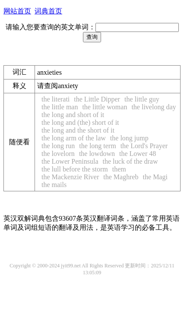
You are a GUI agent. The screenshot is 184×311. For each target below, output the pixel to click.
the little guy (141, 99)
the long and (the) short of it (80, 122)
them (119, 169)
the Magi (155, 177)
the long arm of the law (73, 138)
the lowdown (97, 153)
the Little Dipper (97, 99)
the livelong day (153, 107)
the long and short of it (72, 114)
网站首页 (17, 11)
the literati (55, 99)
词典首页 (48, 11)
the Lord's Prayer (144, 145)
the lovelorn (58, 153)
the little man (59, 107)
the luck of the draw (130, 161)
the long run (58, 145)
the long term (97, 145)
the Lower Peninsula (69, 161)
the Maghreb (120, 177)
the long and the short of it (77, 130)
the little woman (104, 107)
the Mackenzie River (70, 177)
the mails (54, 184)
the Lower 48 (137, 153)
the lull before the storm (74, 169)
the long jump (129, 138)
